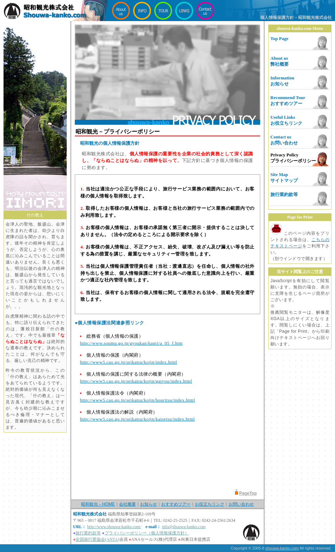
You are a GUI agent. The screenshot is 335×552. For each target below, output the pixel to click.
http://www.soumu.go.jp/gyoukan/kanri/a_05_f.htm (131, 343)
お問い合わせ (241, 504)
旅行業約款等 (284, 194)
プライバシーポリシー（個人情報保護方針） (147, 533)
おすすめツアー (176, 504)
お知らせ (148, 504)
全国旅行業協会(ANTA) (97, 539)
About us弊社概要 (279, 61)
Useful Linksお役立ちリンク (286, 120)
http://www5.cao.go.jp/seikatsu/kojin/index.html (128, 362)
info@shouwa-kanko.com (183, 526)
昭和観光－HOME (98, 504)
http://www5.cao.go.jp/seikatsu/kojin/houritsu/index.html (137, 400)
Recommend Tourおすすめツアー (287, 100)
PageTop (248, 493)
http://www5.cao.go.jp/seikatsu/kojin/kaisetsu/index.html (137, 419)
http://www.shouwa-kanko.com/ (114, 526)
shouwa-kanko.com (282, 548)
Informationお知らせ (282, 80)
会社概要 (127, 504)
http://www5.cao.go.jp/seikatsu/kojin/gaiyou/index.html (136, 381)
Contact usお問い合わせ (284, 139)
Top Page (279, 38)
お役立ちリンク (209, 504)
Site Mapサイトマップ (284, 177)
